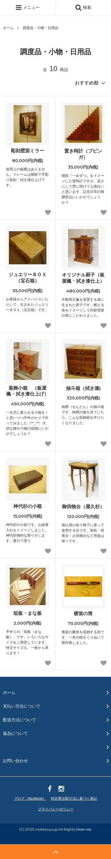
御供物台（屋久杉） (83, 506)
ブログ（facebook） (30, 798)
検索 (83, 7)
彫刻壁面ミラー (27, 150)
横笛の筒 (83, 613)
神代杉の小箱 (27, 506)
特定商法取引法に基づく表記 (74, 798)
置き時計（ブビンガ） (83, 154)
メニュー (27, 7)
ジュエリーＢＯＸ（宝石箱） (27, 277)
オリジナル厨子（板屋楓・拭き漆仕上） (83, 278)
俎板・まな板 (27, 613)
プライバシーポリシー (55, 809)
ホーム (8, 28)
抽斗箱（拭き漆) (83, 388)
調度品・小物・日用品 (40, 28)
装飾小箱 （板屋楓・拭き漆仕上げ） (27, 391)
